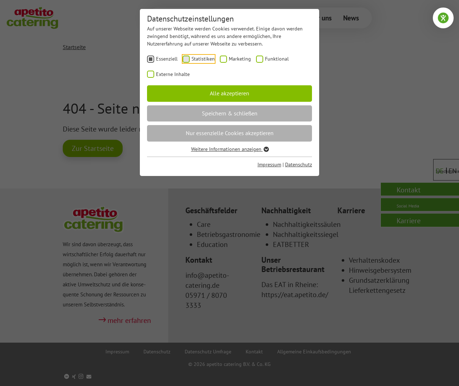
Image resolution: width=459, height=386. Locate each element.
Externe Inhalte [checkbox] (173, 74)
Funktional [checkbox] (277, 59)
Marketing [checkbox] (240, 59)
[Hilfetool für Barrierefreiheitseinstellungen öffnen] (443, 18)
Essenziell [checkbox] (167, 59)
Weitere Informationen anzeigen (229, 149)
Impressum (269, 164)
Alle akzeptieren (229, 93)
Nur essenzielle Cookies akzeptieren (230, 133)
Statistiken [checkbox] (203, 59)
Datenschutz (298, 164)
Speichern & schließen (229, 113)
